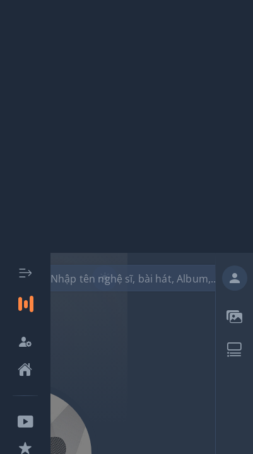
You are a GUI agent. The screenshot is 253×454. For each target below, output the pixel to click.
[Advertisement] (126, 126)
